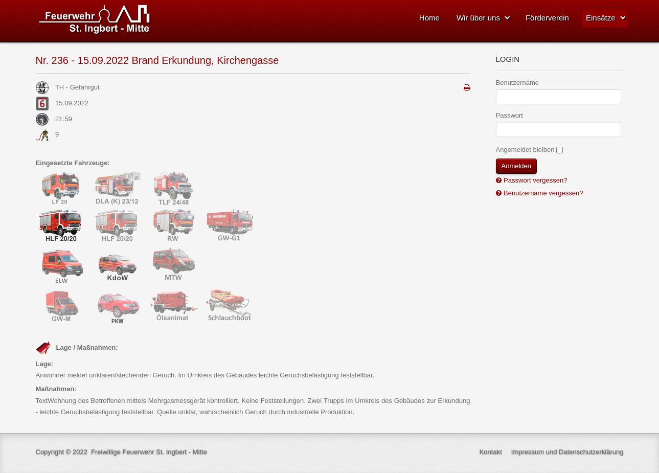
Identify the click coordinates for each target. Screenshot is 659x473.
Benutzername (517, 82)
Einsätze (601, 17)
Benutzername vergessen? (542, 193)
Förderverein (547, 17)
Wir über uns (478, 17)
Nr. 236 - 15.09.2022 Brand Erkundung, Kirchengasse (157, 60)
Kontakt (491, 452)
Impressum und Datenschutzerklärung (567, 452)
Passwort (509, 115)
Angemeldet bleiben (525, 149)
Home (429, 17)
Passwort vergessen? (534, 180)
